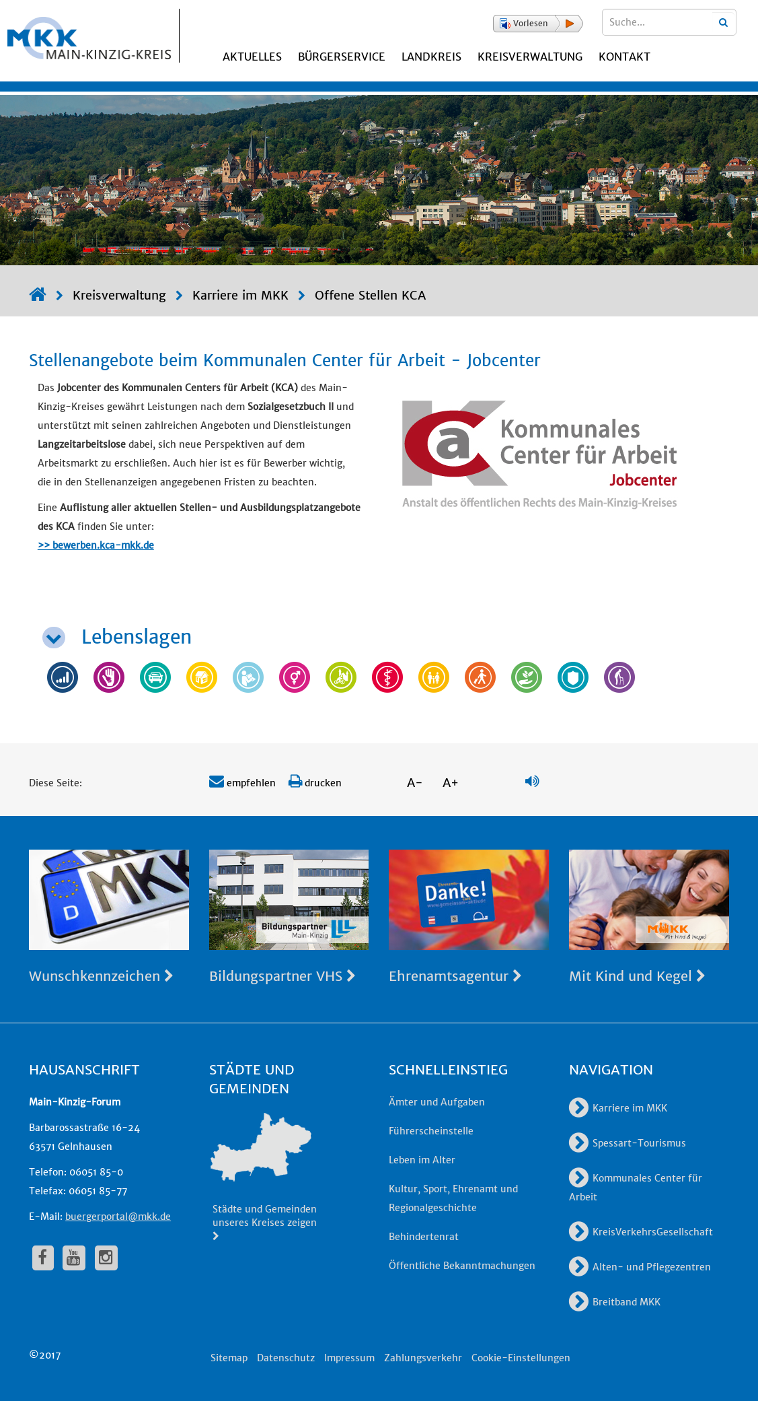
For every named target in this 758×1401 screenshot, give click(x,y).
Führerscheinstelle (431, 1131)
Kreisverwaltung (530, 56)
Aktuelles (252, 56)
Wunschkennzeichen (101, 975)
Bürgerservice (341, 56)
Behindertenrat (424, 1237)
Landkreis (431, 56)
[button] (538, 23)
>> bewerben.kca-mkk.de (96, 545)
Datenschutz (286, 1358)
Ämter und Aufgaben (437, 1102)
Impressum (349, 1358)
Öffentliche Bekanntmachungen (462, 1266)
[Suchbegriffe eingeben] (669, 22)
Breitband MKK (614, 1302)
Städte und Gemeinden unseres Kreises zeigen (265, 1222)
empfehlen (242, 783)
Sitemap (229, 1358)
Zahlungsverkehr (423, 1358)
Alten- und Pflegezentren (640, 1267)
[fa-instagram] (106, 1257)
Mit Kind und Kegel (637, 975)
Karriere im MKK (240, 295)
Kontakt (624, 56)
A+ (451, 782)
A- (415, 782)
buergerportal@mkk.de (118, 1216)
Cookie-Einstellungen (520, 1358)
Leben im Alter (422, 1160)
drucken (315, 783)
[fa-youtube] (74, 1257)
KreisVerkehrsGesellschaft (641, 1232)
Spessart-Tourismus (627, 1143)
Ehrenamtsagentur (455, 975)
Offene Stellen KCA (370, 295)
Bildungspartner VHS (282, 975)
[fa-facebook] (43, 1257)
